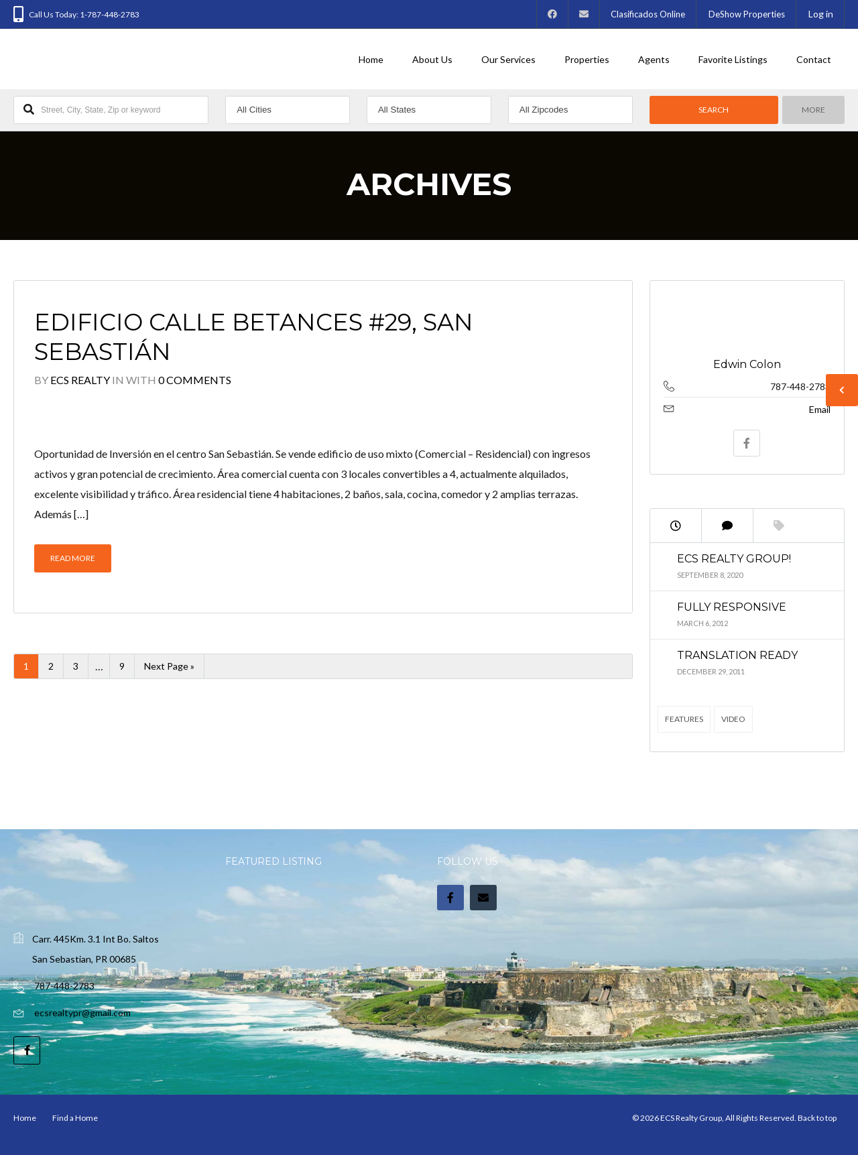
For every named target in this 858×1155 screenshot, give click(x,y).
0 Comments (194, 379)
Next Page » (169, 666)
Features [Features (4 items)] (684, 719)
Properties (586, 59)
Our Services (508, 59)
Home (371, 59)
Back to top (817, 1118)
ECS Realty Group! (734, 558)
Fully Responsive (731, 607)
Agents (654, 59)
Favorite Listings (733, 59)
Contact (813, 59)
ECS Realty (80, 379)
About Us (432, 59)
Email (820, 409)
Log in (820, 13)
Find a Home (75, 1118)
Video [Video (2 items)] (733, 719)
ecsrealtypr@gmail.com (82, 1012)
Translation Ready (737, 655)
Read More (72, 558)
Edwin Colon (747, 364)
